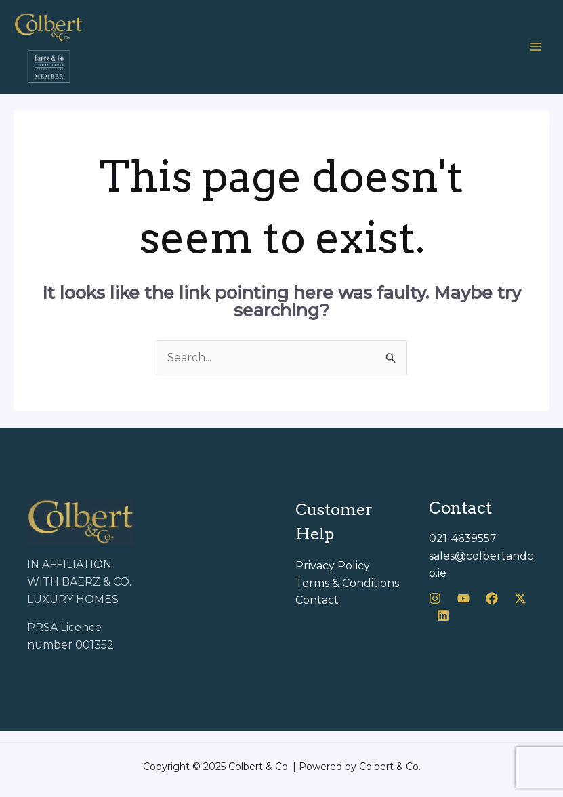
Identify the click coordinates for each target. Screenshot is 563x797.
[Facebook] (492, 598)
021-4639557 (463, 538)
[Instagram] (435, 598)
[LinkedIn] (443, 615)
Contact (317, 600)
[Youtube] (463, 598)
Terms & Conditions (347, 583)
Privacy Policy (332, 565)
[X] (520, 598)
